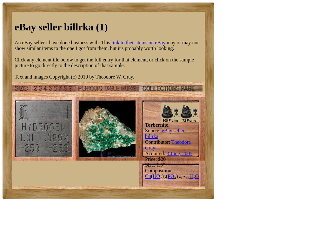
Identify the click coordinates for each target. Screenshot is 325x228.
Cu (148, 176)
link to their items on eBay (138, 42)
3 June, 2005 (179, 153)
